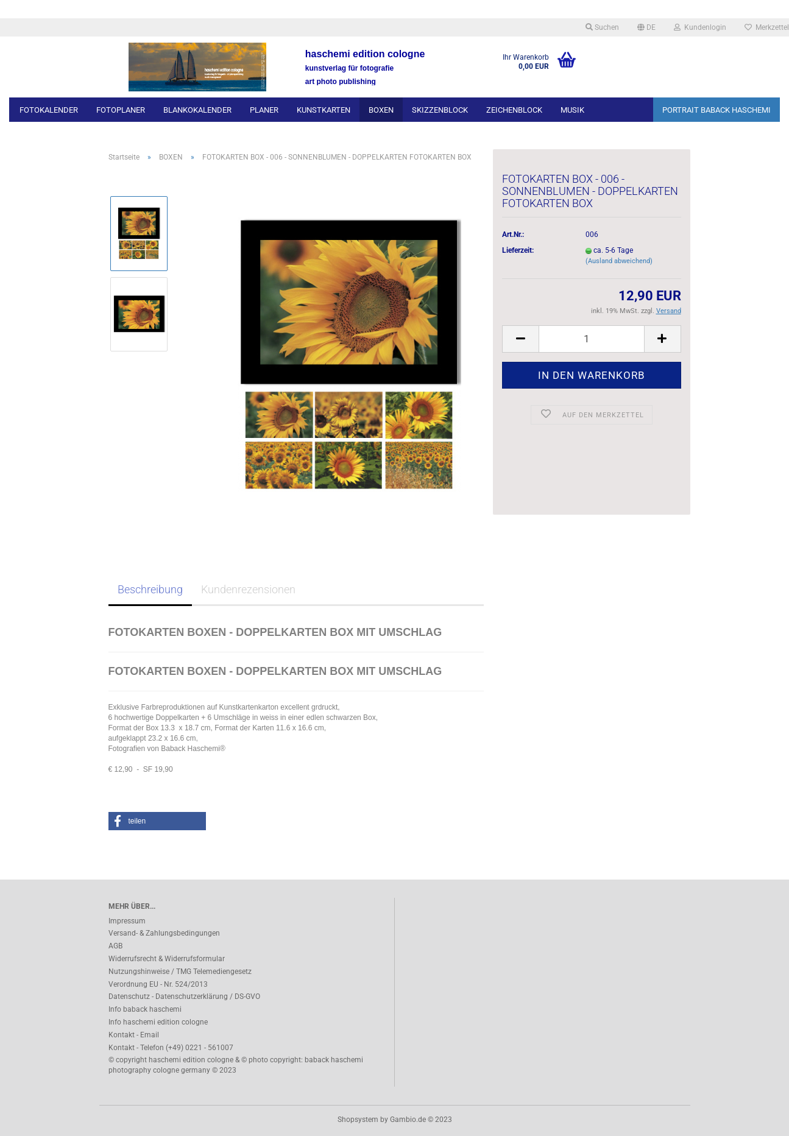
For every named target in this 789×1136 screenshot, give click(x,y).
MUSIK (572, 110)
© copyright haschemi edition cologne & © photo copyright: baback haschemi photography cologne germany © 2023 (235, 1065)
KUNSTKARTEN (323, 110)
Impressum (127, 921)
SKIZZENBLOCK (440, 110)
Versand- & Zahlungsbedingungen (164, 933)
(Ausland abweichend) (619, 261)
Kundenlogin (700, 27)
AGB (115, 946)
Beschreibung (150, 589)
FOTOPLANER (120, 110)
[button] (157, 821)
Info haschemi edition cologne (158, 1022)
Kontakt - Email (133, 1035)
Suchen (602, 27)
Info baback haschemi (145, 1009)
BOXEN (381, 110)
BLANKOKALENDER (197, 110)
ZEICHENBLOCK (514, 110)
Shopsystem (358, 1119)
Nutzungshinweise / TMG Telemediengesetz (180, 971)
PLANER (264, 110)
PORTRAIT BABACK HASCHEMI (716, 110)
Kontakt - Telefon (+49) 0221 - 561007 (170, 1047)
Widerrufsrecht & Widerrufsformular (166, 958)
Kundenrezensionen (248, 589)
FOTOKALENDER (48, 110)
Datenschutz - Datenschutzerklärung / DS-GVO (184, 996)
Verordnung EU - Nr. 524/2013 (158, 984)
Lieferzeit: (518, 250)
